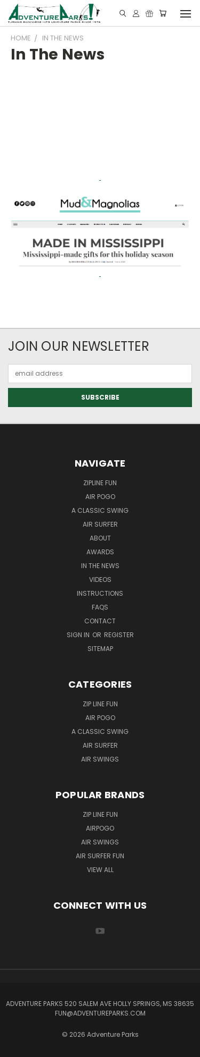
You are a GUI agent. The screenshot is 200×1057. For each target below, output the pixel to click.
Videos (100, 579)
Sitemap (100, 648)
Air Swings (100, 759)
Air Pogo (100, 496)
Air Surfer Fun (100, 855)
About (100, 538)
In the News (100, 565)
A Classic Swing (100, 510)
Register (119, 634)
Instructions (100, 593)
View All (100, 869)
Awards (100, 551)
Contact (100, 620)
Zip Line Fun (100, 703)
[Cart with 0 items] (162, 13)
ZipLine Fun (100, 482)
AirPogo (100, 828)
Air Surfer (100, 524)
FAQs (100, 607)
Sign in (79, 634)
